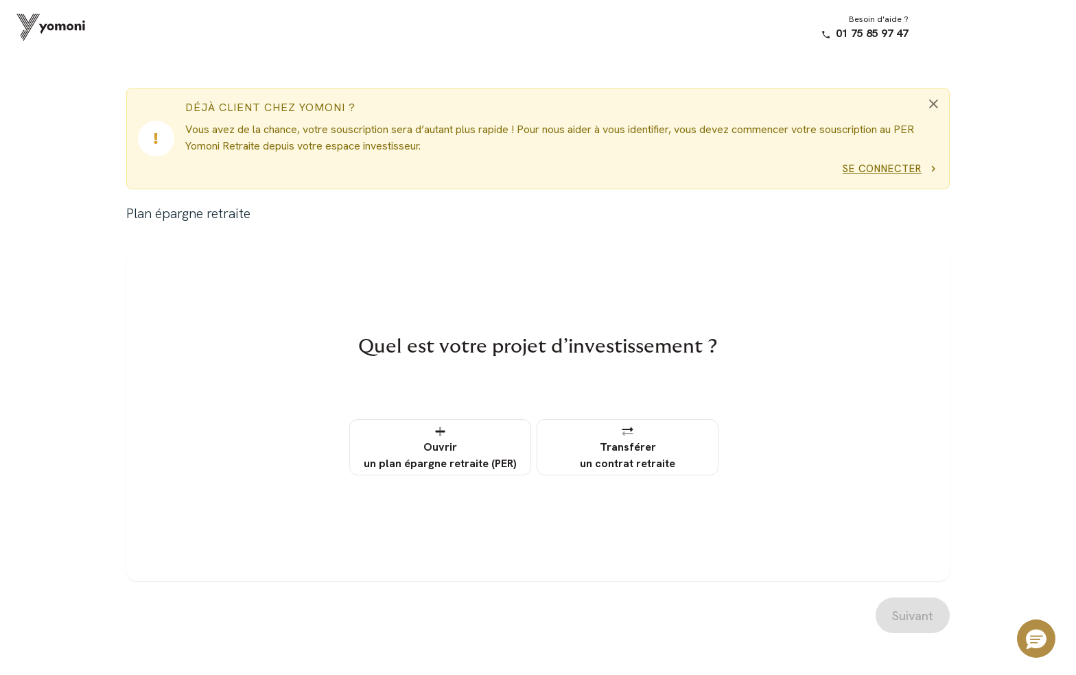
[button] (1036, 638)
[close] (934, 104)
